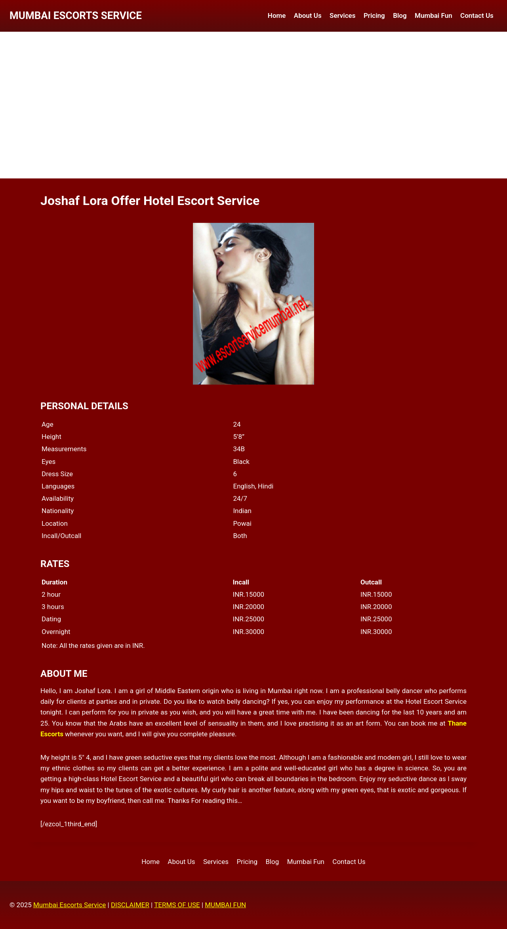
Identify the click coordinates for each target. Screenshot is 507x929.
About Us (308, 15)
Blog (400, 15)
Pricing (374, 15)
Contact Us (477, 15)
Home (277, 15)
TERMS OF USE (177, 905)
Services (342, 15)
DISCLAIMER (130, 905)
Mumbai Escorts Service (69, 905)
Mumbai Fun (433, 15)
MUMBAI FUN (225, 905)
